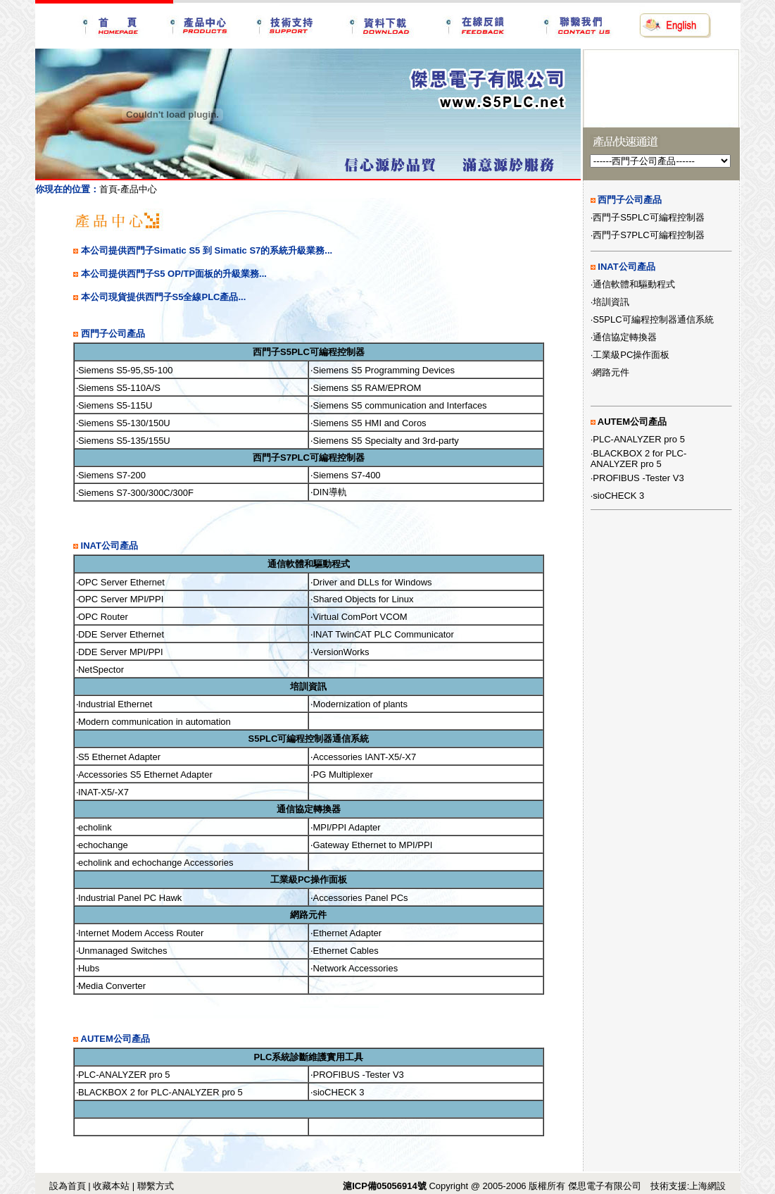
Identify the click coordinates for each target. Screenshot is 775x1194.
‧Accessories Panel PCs (359, 898)
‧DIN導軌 (328, 492)
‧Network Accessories (354, 968)
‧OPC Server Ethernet (120, 582)
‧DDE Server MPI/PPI (119, 652)
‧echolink (94, 827)
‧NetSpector (100, 669)
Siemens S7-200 (112, 475)
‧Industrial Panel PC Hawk (129, 898)
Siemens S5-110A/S (119, 388)
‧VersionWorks (339, 652)
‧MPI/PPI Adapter (345, 827)
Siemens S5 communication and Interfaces (399, 405)
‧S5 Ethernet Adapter (118, 757)
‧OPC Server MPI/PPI (119, 599)
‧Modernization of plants (358, 704)
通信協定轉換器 (625, 337)
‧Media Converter (111, 986)
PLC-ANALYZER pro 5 (639, 439)
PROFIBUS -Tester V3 (638, 478)
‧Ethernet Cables (344, 950)
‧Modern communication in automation (153, 721)
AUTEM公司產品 (632, 421)
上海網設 (707, 1186)
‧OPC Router (102, 616)
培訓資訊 (611, 302)
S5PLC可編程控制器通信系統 (653, 319)
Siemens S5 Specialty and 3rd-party (385, 440)
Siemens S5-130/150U (124, 423)
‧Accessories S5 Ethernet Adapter (144, 774)
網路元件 (611, 372)
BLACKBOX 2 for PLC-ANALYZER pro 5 (639, 458)
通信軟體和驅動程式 (634, 284)
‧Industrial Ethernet (114, 704)
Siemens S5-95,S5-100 (125, 370)
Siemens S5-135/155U (124, 440)
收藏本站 (111, 1186)
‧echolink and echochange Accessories (154, 862)
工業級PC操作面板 (631, 354)
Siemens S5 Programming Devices (384, 370)
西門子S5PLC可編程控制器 (648, 217)
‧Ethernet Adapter (346, 933)
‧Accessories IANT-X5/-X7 (363, 757)
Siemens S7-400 (346, 475)
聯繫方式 (155, 1186)
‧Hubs (87, 968)
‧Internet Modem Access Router (139, 933)
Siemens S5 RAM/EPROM (367, 388)
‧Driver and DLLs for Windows (370, 582)
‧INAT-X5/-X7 (102, 792)
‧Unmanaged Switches (121, 950)
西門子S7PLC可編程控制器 (648, 235)
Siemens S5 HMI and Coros (369, 423)
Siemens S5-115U (115, 405)
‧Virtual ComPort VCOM (358, 616)
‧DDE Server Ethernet (120, 634)
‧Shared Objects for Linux (361, 599)
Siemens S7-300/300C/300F (136, 492)
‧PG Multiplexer (341, 774)
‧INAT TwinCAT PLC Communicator (381, 634)
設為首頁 (67, 1186)
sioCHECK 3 (618, 495)
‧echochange (102, 845)
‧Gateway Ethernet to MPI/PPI (371, 845)
